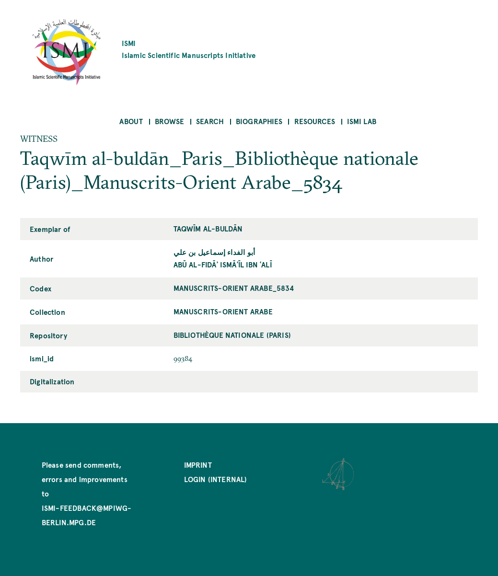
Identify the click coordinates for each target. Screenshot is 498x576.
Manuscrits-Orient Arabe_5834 (234, 288)
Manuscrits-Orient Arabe (223, 311)
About (131, 121)
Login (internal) (215, 479)
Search (210, 121)
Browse (169, 121)
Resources (315, 121)
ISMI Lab (361, 121)
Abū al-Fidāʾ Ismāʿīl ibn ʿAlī (223, 264)
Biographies (259, 121)
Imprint (198, 465)
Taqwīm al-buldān (208, 228)
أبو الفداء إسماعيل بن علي (214, 252)
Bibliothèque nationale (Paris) (232, 335)
